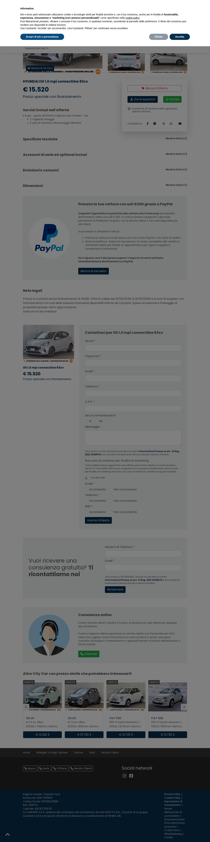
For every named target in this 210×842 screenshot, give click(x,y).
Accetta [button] (179, 36)
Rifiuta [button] (158, 36)
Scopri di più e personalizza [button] (42, 36)
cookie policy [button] (132, 17)
